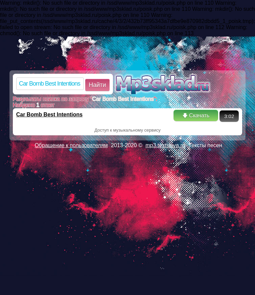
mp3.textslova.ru (165, 145)
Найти (97, 85)
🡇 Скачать (195, 115)
